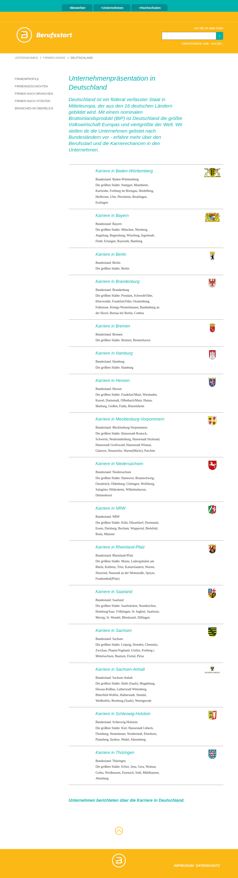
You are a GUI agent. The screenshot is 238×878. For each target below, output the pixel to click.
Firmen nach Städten (32, 101)
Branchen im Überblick (34, 108)
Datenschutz (208, 865)
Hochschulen (150, 8)
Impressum (184, 865)
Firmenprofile (27, 79)
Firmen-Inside (54, 58)
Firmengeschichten (31, 86)
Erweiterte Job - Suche (202, 43)
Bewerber (77, 8)
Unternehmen (112, 8)
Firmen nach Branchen (34, 93)
